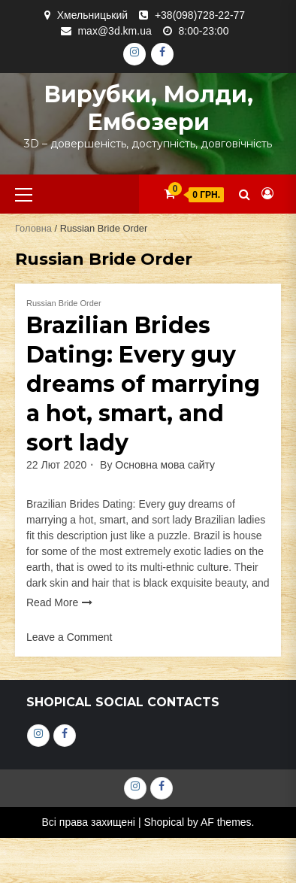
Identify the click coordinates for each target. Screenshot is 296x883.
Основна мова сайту (165, 465)
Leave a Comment (69, 637)
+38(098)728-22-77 (200, 15)
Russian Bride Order (63, 303)
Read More (52, 602)
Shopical (163, 822)
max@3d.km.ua (114, 31)
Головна (33, 228)
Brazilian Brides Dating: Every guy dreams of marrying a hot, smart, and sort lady (143, 384)
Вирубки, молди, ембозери (148, 108)
